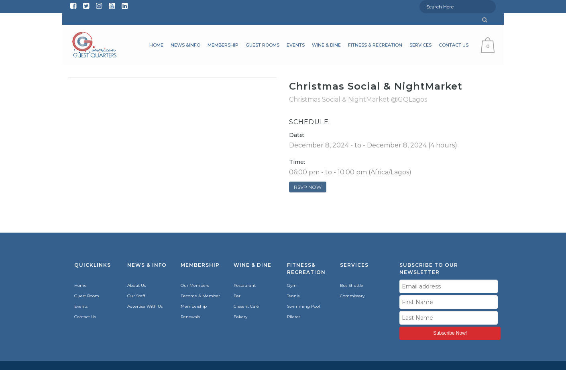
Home (80, 285)
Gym (292, 285)
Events (81, 306)
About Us (136, 285)
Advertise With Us (145, 306)
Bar (237, 295)
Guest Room (86, 295)
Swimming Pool (303, 306)
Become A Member (200, 295)
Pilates (293, 316)
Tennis (293, 295)
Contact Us (85, 316)
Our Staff (136, 295)
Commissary (352, 295)
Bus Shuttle (351, 285)
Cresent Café (246, 306)
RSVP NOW (308, 187)
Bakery (240, 316)
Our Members (195, 285)
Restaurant (245, 285)
